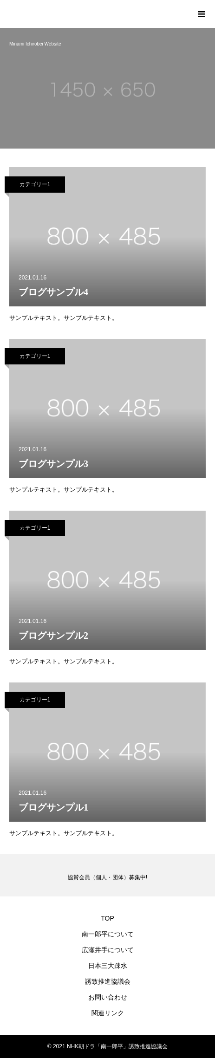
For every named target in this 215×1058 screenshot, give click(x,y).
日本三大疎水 (107, 965)
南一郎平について (108, 934)
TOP (107, 918)
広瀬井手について (108, 950)
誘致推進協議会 (107, 981)
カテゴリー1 (35, 184)
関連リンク (107, 1013)
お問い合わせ (107, 997)
